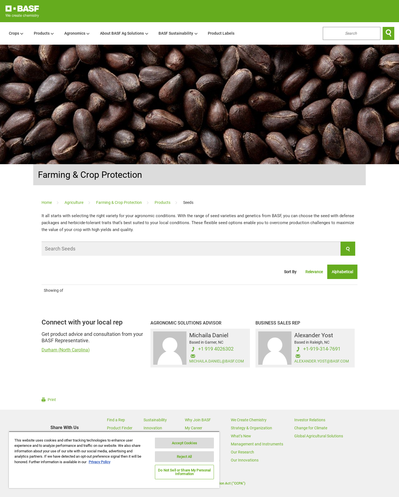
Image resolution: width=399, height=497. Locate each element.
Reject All (184, 457)
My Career (193, 428)
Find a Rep (116, 420)
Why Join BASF (198, 420)
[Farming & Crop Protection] (119, 202)
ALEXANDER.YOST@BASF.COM (321, 361)
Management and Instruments (257, 444)
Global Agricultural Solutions (318, 436)
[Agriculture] (74, 202)
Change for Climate (310, 428)
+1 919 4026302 (216, 349)
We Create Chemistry (249, 420)
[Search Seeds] (198, 249)
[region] (114, 459)
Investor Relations (309, 420)
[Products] (163, 202)
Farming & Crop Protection (90, 174)
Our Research (242, 452)
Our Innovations (245, 460)
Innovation (153, 428)
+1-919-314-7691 (322, 349)
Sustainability (155, 420)
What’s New (241, 436)
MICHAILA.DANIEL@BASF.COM (216, 361)
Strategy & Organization (251, 428)
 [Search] (388, 33)
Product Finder (119, 428)
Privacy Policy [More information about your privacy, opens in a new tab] (99, 462)
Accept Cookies (184, 443)
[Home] (47, 202)
